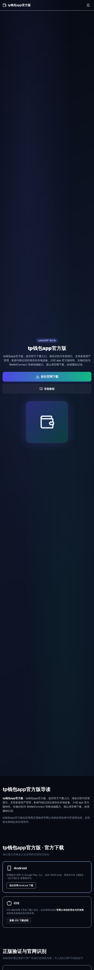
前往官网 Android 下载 (21, 885)
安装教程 (47, 388)
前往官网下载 (47, 377)
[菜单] (88, 5)
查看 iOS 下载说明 (18, 920)
